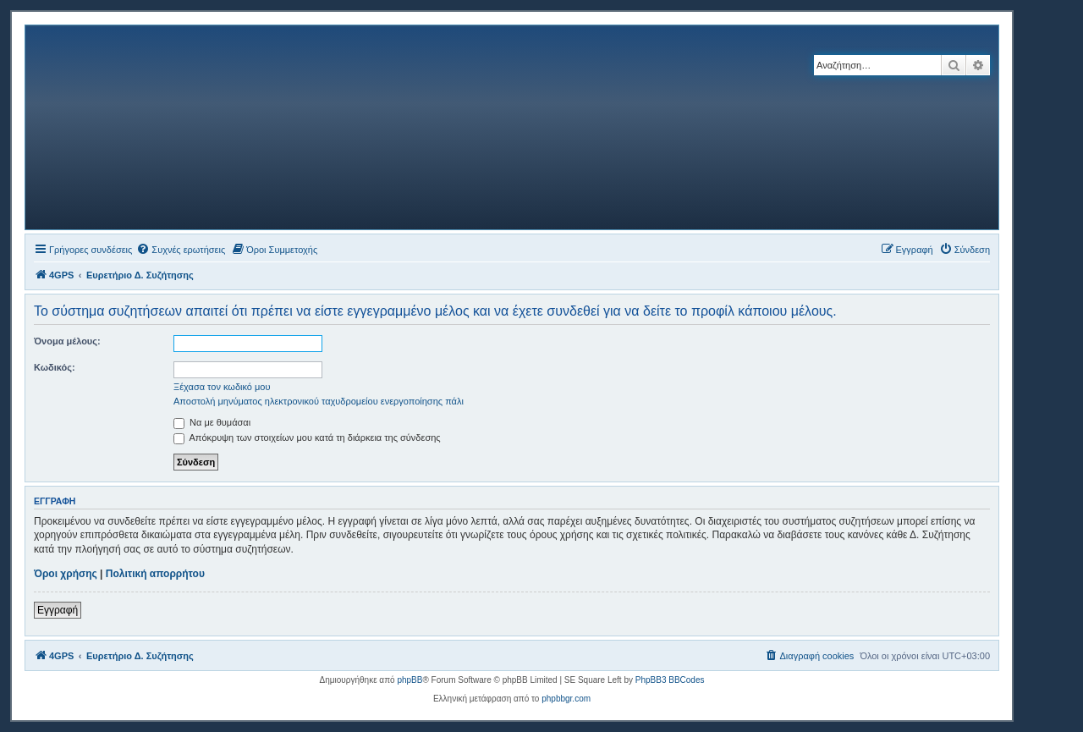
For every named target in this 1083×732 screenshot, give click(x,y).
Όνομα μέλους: (67, 341)
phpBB (409, 680)
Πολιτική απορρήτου (155, 574)
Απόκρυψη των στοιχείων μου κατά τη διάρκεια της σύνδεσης (307, 437)
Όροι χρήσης (65, 574)
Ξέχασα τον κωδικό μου (222, 387)
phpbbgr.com (566, 698)
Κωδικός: (54, 367)
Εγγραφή (57, 610)
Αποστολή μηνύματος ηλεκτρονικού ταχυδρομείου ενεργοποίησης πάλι (318, 401)
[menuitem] (180, 249)
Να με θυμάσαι (211, 422)
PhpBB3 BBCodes (670, 680)
